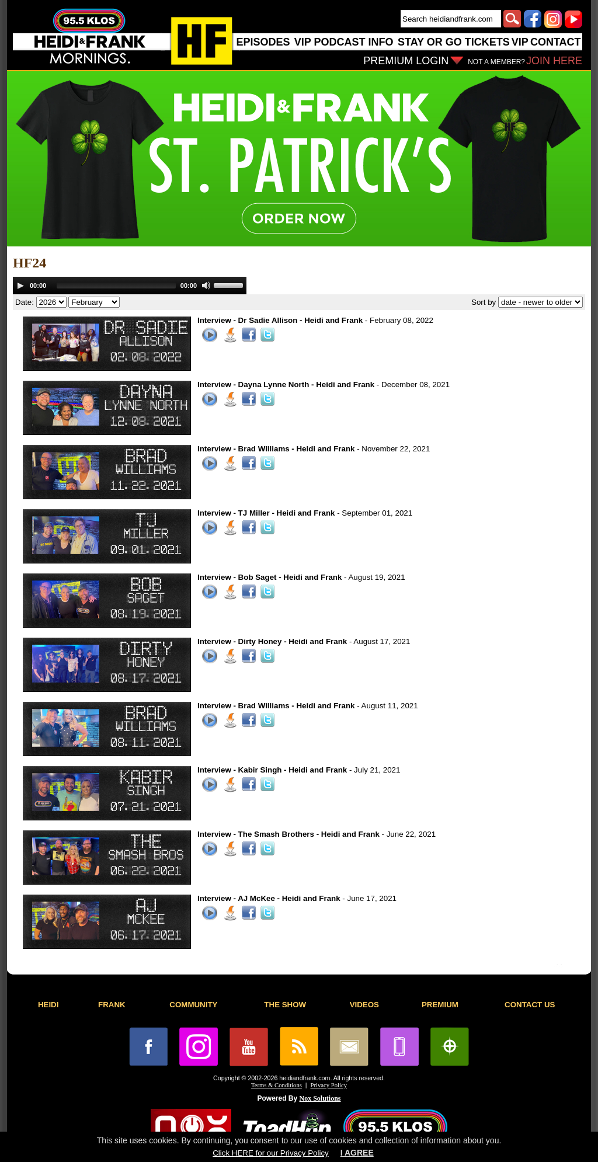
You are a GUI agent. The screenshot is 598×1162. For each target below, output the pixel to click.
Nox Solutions (320, 1098)
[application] (129, 285)
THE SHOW (285, 1004)
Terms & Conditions (276, 1085)
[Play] (20, 285)
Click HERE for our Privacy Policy (270, 1153)
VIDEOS (364, 1004)
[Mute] (206, 285)
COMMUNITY (193, 1004)
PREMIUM (440, 1004)
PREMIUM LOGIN (405, 60)
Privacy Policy (329, 1085)
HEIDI (48, 1004)
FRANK (112, 1004)
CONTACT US (530, 1004)
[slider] (116, 285)
